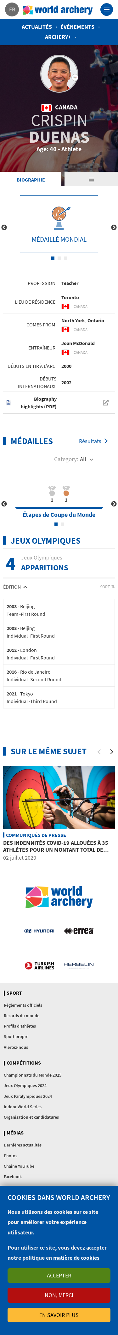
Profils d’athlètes (20, 1026)
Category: (66, 459)
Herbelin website (79, 965)
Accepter (59, 1275)
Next (114, 228)
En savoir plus (59, 1315)
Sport (14, 993)
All (83, 459)
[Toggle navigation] (106, 9)
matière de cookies (76, 1257)
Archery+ (58, 36)
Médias (15, 1133)
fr (12, 9)
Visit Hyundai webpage (39, 930)
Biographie (31, 179)
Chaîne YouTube (19, 1166)
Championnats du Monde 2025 (32, 1075)
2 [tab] (59, 258)
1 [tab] (52, 258)
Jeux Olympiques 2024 (25, 1085)
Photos (10, 1156)
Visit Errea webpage (79, 930)
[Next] (112, 752)
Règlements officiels (23, 1005)
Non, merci (59, 1295)
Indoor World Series (23, 1106)
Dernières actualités (23, 1145)
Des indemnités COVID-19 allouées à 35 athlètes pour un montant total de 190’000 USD (55, 849)
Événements (77, 26)
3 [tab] (65, 258)
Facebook (13, 1176)
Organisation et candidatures (31, 1117)
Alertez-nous (16, 1047)
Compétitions (24, 1063)
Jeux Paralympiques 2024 (28, 1096)
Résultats (90, 441)
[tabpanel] (59, 223)
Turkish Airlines (39, 965)
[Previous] (99, 752)
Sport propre (16, 1036)
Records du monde (21, 1015)
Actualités (37, 26)
